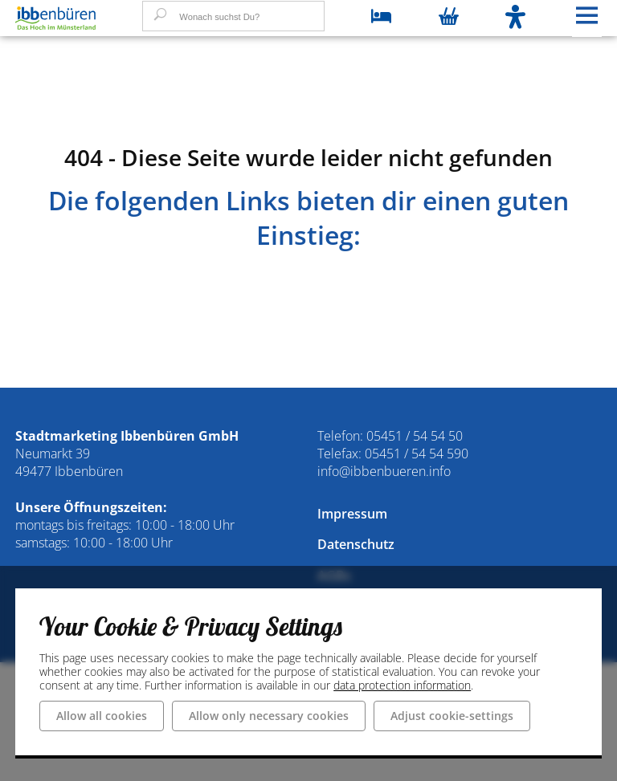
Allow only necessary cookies (269, 714)
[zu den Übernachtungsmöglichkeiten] (381, 18)
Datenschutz (355, 544)
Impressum (352, 514)
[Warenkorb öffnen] (449, 18)
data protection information (402, 684)
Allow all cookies (101, 714)
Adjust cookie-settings (451, 714)
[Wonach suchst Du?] (233, 16)
